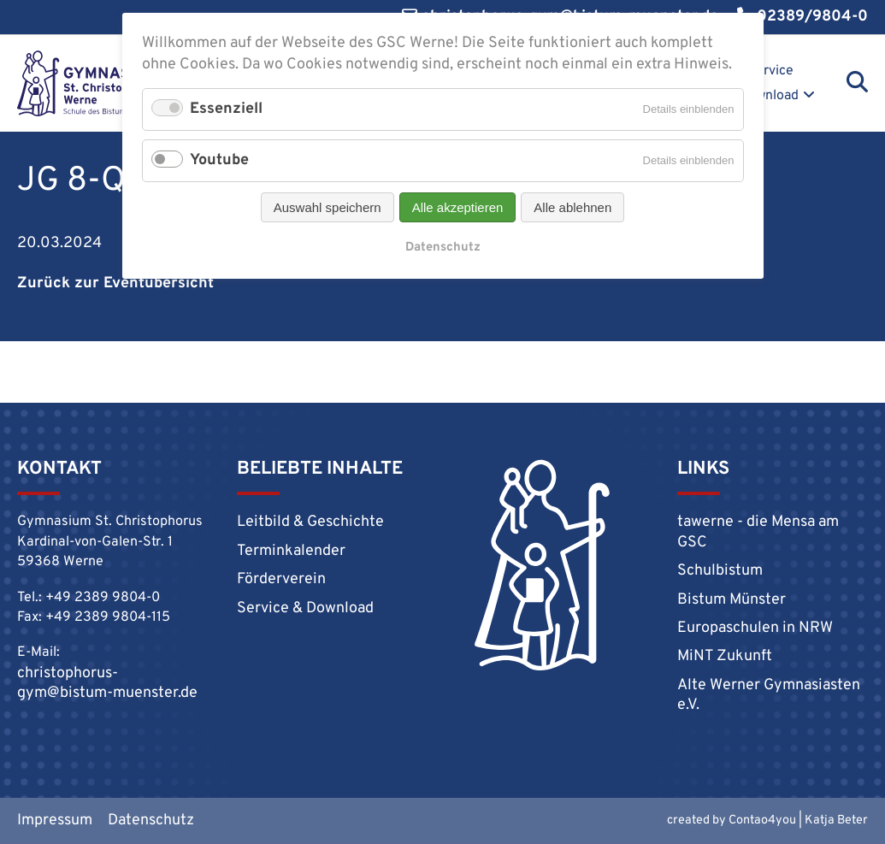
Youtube (219, 160)
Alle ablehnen (572, 207)
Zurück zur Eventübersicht (115, 283)
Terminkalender (291, 551)
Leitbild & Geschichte (310, 522)
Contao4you (762, 820)
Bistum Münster (731, 600)
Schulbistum (720, 571)
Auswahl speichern (327, 207)
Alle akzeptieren (458, 207)
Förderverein (281, 579)
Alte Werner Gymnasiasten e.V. (768, 695)
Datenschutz (151, 820)
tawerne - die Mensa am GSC (758, 532)
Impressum (54, 820)
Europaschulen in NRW (755, 628)
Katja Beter (836, 820)
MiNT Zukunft (724, 656)
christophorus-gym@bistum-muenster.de (107, 683)
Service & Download (762, 83)
